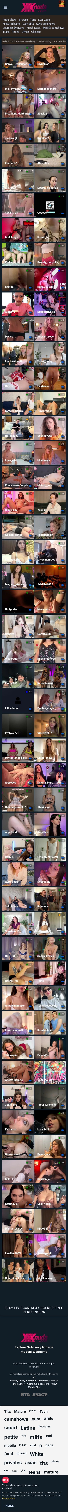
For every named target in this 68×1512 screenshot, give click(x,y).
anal (33, 1445)
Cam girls (28, 23)
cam (14, 1471)
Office (25, 31)
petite (11, 1437)
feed (8, 1453)
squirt (10, 1427)
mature (51, 1471)
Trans (6, 31)
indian (22, 1444)
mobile (10, 1446)
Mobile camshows (53, 27)
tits (44, 1463)
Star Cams (44, 19)
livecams (44, 1426)
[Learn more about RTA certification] (25, 1394)
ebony (55, 1461)
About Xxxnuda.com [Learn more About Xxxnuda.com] (38, 1383)
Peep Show (9, 19)
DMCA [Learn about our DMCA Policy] (54, 1380)
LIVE (30, 47)
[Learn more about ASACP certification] (39, 1394)
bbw (6, 1470)
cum (36, 1418)
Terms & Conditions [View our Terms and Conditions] (38, 1380)
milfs (36, 1437)
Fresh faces (33, 27)
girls (23, 1470)
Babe (49, 1445)
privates (13, 1462)
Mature (20, 1412)
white (48, 1418)
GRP (30, 246)
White (37, 1454)
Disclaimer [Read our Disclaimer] (18, 1383)
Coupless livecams (13, 27)
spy (23, 1435)
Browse (23, 19)
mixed (21, 1453)
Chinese (36, 31)
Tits (7, 1412)
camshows (16, 1419)
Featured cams (11, 23)
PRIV (30, 97)
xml (49, 1436)
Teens (15, 31)
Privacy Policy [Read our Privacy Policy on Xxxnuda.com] (17, 1380)
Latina (28, 1428)
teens (35, 1472)
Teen (43, 1412)
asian (31, 1462)
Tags (33, 19)
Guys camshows (45, 23)
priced (32, 1410)
